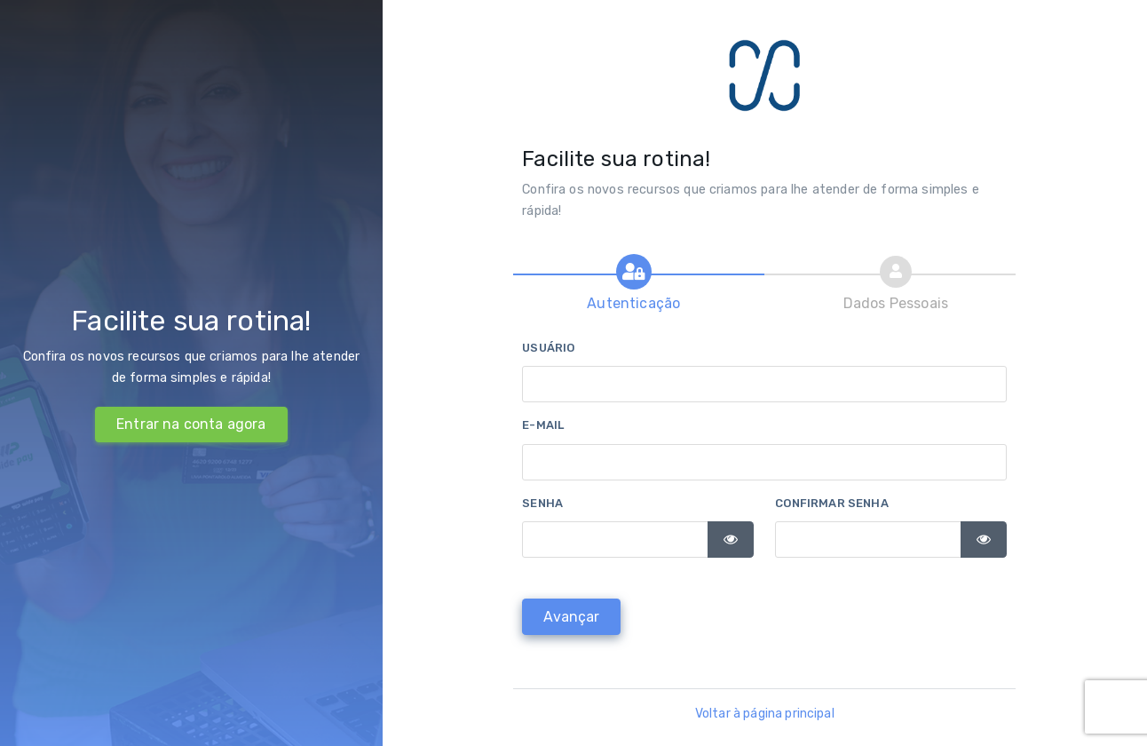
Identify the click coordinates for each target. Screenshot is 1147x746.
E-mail (543, 425)
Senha (542, 503)
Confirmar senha (831, 503)
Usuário (548, 347)
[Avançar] (571, 617)
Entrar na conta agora (190, 424)
